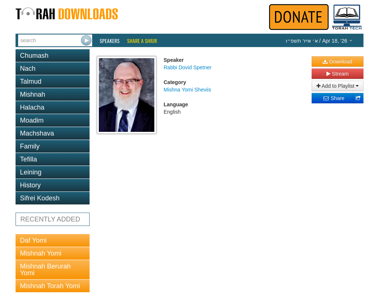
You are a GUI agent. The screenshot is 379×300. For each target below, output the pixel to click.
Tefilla (28, 159)
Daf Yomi (33, 240)
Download (337, 61)
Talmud (30, 81)
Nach (28, 68)
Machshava (37, 133)
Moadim (32, 120)
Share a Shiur (142, 40)
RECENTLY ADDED (50, 219)
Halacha (32, 107)
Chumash (34, 55)
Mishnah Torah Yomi (50, 286)
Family (30, 146)
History (30, 185)
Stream (337, 74)
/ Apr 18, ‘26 (319, 41)
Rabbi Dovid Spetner (187, 67)
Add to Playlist (337, 86)
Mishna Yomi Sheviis (187, 90)
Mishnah (32, 94)
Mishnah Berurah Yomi (45, 270)
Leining (30, 172)
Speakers (110, 40)
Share (333, 98)
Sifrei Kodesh (40, 198)
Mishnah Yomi (40, 253)
